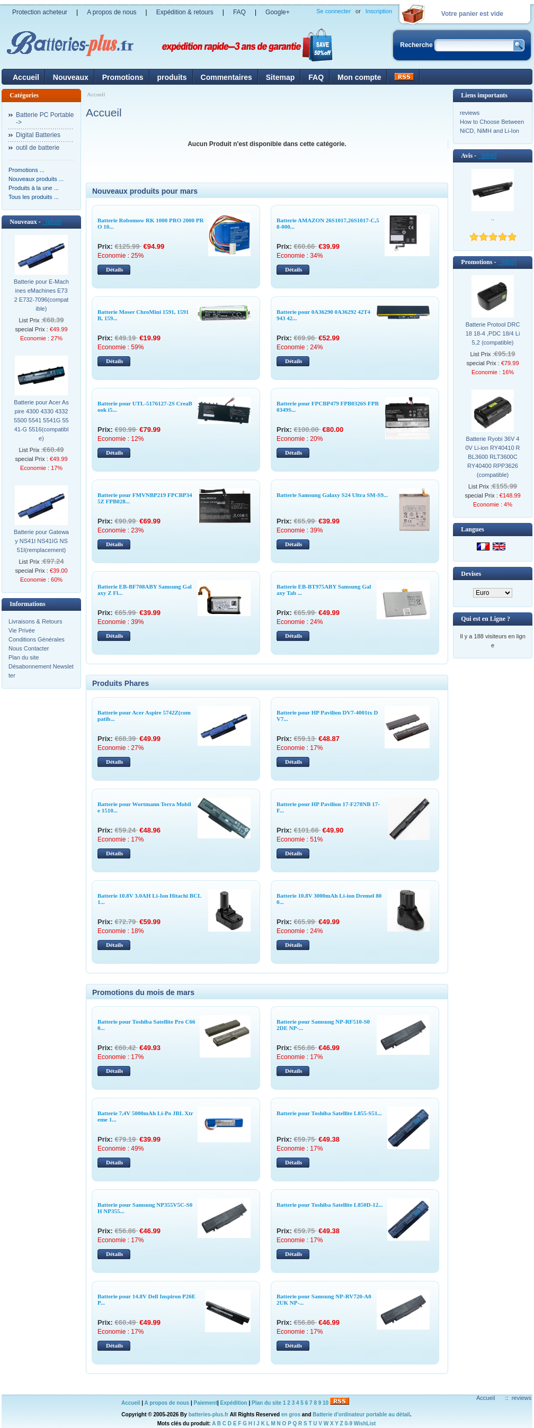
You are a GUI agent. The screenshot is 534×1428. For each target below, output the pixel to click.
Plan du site (23, 657)
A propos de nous (111, 12)
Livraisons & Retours (35, 621)
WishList (365, 1423)
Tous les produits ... (33, 197)
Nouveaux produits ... (36, 179)
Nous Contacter (28, 648)
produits (172, 77)
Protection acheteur (39, 12)
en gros (290, 1414)
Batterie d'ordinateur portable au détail (361, 1414)
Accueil (26, 77)
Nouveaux (70, 77)
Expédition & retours (184, 12)
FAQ (239, 12)
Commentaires (226, 77)
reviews (469, 113)
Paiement (205, 1403)
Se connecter (333, 11)
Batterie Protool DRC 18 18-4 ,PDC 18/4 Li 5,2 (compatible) (493, 333)
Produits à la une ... (33, 188)
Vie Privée (21, 630)
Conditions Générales (36, 639)
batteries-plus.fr (209, 1414)
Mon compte (359, 77)
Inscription (379, 11)
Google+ (277, 12)
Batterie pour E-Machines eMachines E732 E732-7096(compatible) (41, 295)
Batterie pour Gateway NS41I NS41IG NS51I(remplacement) (41, 541)
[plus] (51, 221)
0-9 (348, 1423)
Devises (471, 573)
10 (325, 1403)
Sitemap (280, 77)
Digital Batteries (38, 135)
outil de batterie (37, 147)
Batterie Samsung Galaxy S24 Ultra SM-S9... (332, 495)
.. (492, 218)
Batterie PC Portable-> (45, 118)
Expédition (233, 1403)
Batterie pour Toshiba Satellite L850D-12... (330, 1204)
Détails (114, 269)
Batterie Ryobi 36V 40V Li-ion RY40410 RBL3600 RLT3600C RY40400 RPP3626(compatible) (492, 457)
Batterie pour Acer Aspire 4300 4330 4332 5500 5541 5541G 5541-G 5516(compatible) (41, 420)
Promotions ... (26, 170)
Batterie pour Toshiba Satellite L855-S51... (329, 1113)
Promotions (123, 77)
